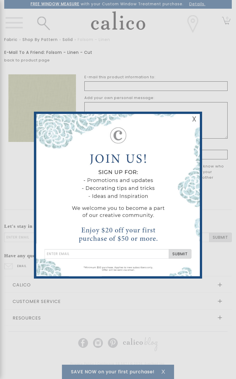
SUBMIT (180, 254)
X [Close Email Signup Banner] (194, 119)
